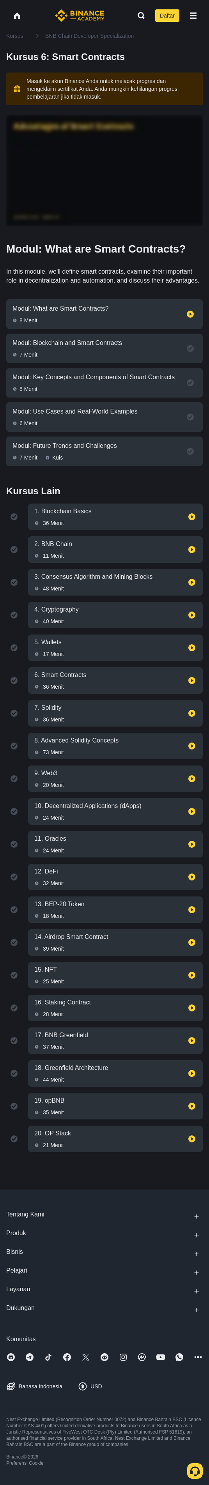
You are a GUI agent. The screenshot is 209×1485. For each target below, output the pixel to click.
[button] (193, 15)
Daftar (167, 15)
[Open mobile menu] (193, 16)
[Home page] (79, 15)
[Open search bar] (139, 16)
